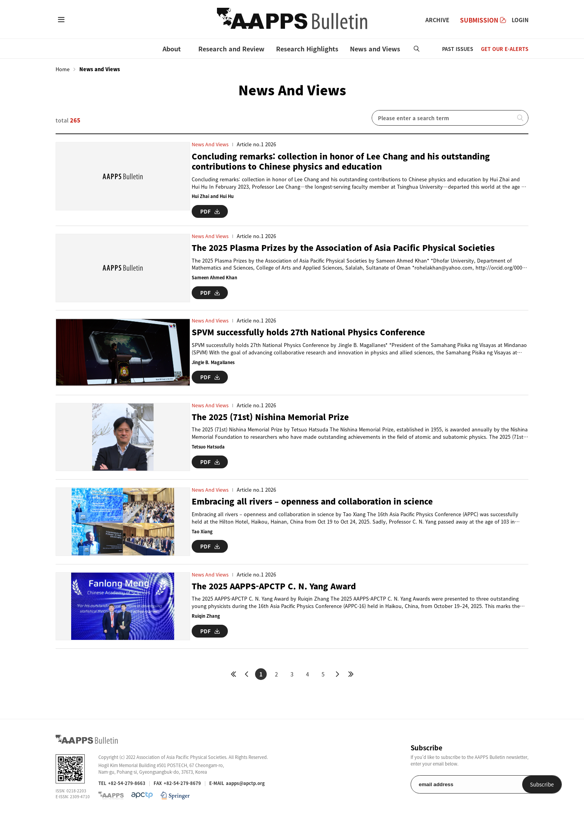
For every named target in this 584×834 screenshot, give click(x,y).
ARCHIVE (437, 20)
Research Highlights (307, 48)
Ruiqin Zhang (206, 629)
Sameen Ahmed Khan (215, 277)
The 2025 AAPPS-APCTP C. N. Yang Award (277, 599)
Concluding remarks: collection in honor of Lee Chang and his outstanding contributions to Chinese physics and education (347, 161)
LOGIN (520, 20)
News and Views (375, 48)
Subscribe (508, 801)
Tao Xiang (202, 541)
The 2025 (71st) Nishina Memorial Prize (274, 423)
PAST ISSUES (457, 49)
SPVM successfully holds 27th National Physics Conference (313, 335)
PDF (210, 211)
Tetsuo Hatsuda (209, 453)
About (172, 48)
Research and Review (231, 48)
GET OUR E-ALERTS (504, 49)
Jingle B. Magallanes (215, 365)
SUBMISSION (483, 20)
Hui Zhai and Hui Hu (213, 196)
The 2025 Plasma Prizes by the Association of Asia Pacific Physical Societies (349, 247)
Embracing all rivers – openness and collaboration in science (318, 511)
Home (63, 69)
